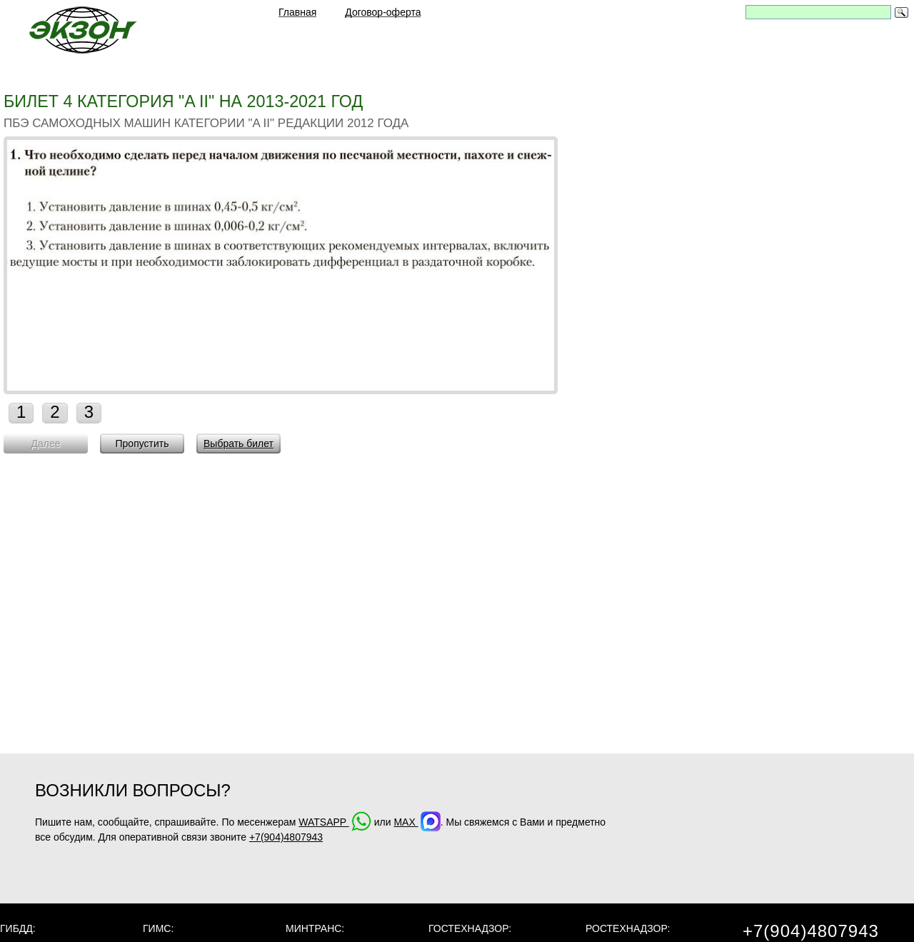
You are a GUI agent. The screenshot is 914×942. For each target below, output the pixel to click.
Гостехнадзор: (469, 928)
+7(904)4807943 (286, 837)
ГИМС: (158, 928)
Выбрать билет (238, 443)
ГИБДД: (18, 928)
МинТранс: (315, 928)
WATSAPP (334, 822)
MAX (416, 822)
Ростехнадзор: (628, 928)
